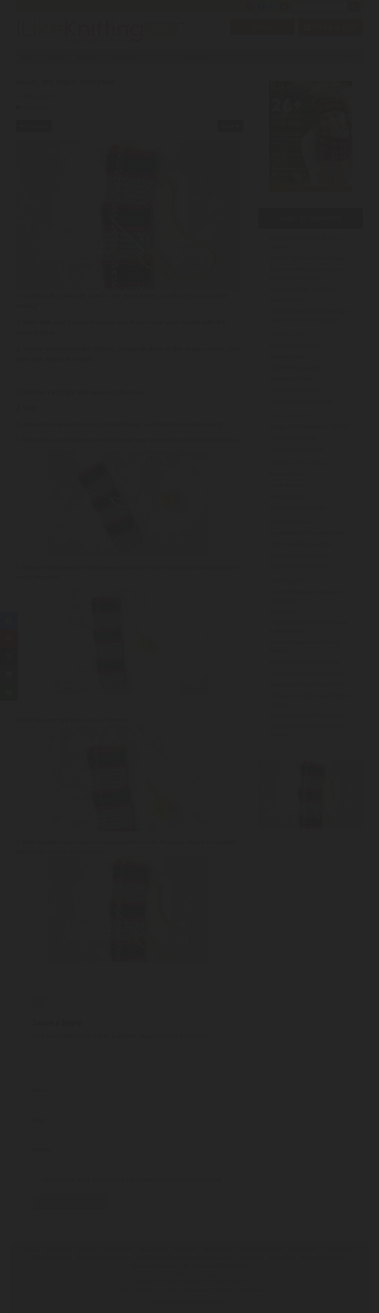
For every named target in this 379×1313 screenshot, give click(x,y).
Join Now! (189, 690)
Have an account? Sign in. (189, 753)
